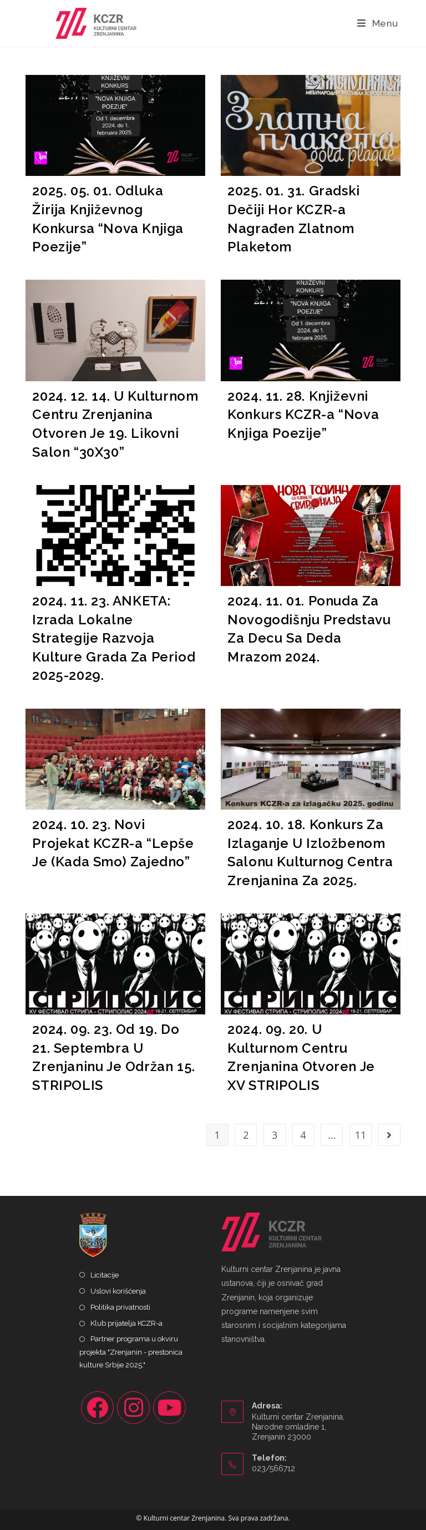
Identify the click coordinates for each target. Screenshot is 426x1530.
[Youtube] (169, 1407)
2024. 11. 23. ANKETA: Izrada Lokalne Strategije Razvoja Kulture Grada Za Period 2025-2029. (113, 638)
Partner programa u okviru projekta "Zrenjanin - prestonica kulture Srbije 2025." (130, 1352)
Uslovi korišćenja (118, 1291)
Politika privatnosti (120, 1307)
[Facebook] (97, 1407)
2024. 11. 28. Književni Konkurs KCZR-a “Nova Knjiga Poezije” (303, 414)
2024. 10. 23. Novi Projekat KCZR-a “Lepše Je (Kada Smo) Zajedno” (113, 843)
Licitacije (104, 1275)
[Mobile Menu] (377, 23)
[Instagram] (133, 1407)
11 (361, 1135)
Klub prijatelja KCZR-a (126, 1323)
